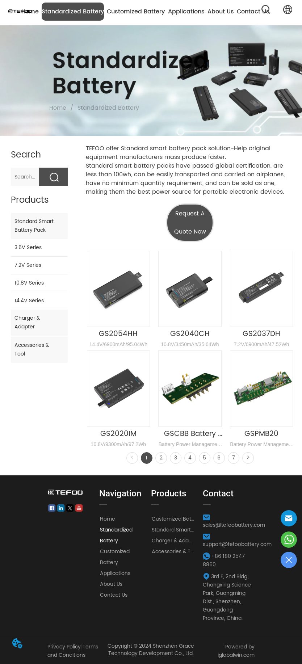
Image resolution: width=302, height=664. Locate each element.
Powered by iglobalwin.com (236, 651)
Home (57, 108)
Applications (186, 11)
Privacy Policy (64, 647)
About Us (220, 11)
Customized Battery (136, 11)
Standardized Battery (73, 11)
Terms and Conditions (72, 651)
